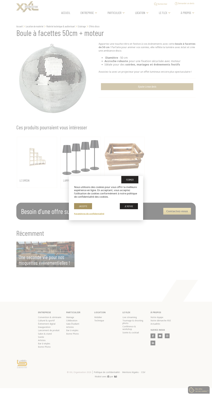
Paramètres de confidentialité (89, 213)
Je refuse (129, 207)
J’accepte (83, 207)
